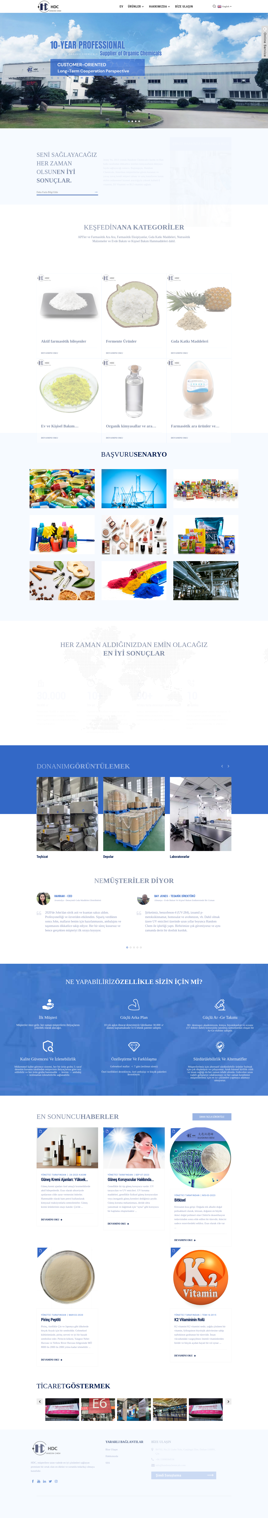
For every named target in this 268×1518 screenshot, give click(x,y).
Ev (121, 6)
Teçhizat (42, 857)
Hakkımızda (160, 6)
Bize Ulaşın (184, 6)
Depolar (108, 857)
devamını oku (50, 1219)
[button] (129, 121)
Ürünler (136, 6)
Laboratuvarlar (179, 857)
